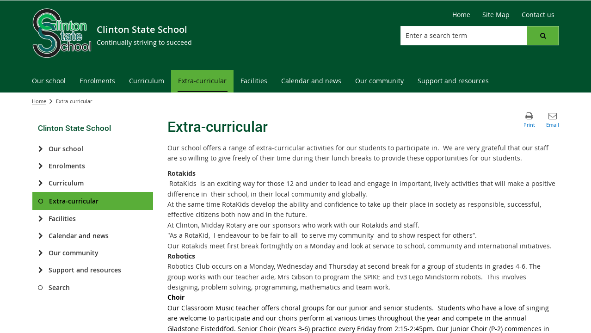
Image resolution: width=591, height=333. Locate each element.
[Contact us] (538, 14)
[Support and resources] (40, 270)
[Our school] (40, 149)
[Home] (461, 14)
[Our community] (40, 253)
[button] (543, 35)
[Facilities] (40, 218)
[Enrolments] (40, 166)
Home (39, 101)
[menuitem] (49, 81)
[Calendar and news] (40, 236)
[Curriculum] (40, 183)
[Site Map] (496, 14)
